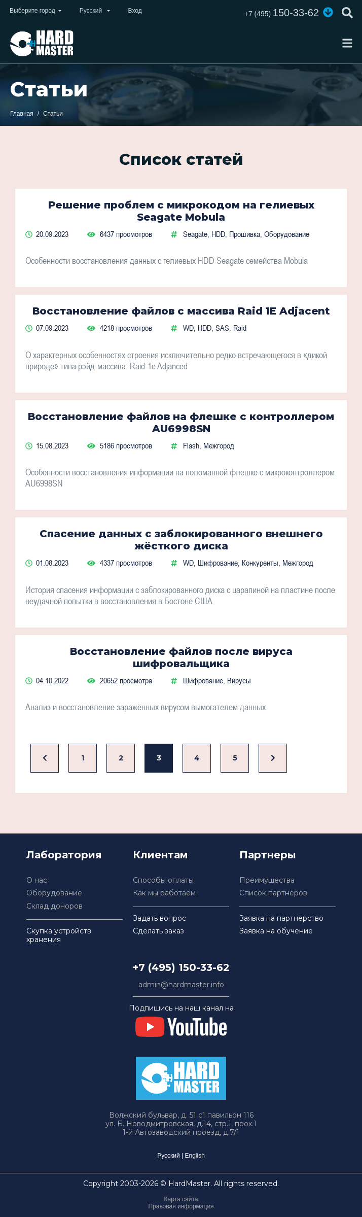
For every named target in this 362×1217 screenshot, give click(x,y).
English (194, 1155)
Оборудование (286, 233)
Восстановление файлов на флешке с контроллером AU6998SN (181, 422)
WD (188, 327)
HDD (218, 233)
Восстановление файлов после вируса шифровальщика (181, 657)
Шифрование (218, 562)
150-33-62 (281, 12)
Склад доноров (54, 906)
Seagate (195, 233)
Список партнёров (273, 893)
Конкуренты (260, 562)
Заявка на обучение (276, 931)
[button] (328, 12)
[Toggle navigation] (347, 43)
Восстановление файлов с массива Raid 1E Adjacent (181, 311)
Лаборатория (64, 855)
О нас (36, 880)
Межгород (218, 445)
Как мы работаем (164, 893)
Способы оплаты (163, 880)
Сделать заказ (158, 931)
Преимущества (267, 880)
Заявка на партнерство (281, 918)
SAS (222, 327)
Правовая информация (180, 1206)
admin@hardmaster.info (181, 985)
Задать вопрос (159, 918)
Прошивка (244, 233)
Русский (168, 1155)
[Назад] (44, 758)
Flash (191, 445)
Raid (239, 327)
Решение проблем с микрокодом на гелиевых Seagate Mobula (181, 211)
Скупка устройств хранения (58, 935)
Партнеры (267, 855)
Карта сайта (181, 1199)
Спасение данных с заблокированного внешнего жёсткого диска (181, 540)
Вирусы (239, 680)
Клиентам (160, 855)
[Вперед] (273, 758)
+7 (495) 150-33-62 (181, 967)
